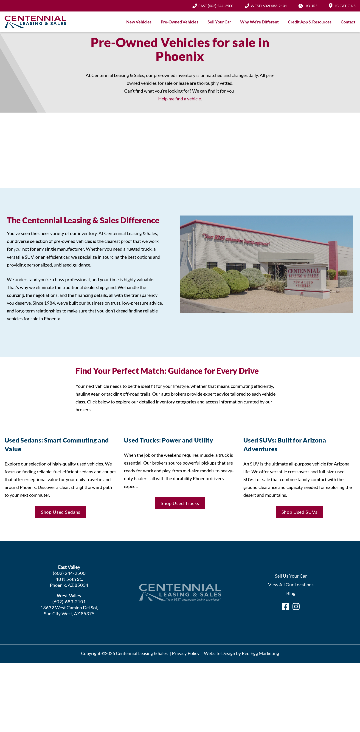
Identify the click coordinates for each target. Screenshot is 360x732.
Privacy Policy (186, 653)
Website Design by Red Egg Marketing (241, 653)
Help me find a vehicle (179, 98)
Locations (345, 5)
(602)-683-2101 (69, 601)
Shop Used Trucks (180, 503)
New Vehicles (139, 21)
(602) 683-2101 (269, 5)
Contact (348, 21)
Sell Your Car (219, 21)
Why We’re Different (259, 21)
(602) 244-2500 (215, 5)
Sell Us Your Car (291, 576)
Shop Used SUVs (299, 512)
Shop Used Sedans (61, 512)
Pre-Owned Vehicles (179, 21)
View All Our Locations (291, 584)
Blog (290, 593)
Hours (310, 5)
